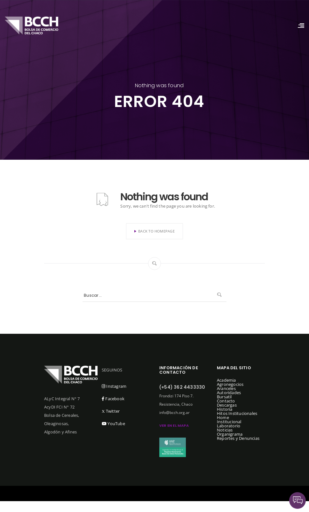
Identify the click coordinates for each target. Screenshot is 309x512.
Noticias (225, 430)
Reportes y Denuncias (238, 438)
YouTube (113, 423)
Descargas (227, 405)
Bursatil (224, 397)
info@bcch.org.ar (174, 412)
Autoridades (229, 392)
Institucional (229, 421)
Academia (226, 380)
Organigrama (229, 434)
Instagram (114, 386)
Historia (225, 409)
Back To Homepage (154, 231)
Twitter (111, 411)
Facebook (113, 398)
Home (223, 417)
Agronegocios (230, 384)
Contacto (226, 401)
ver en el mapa (174, 425)
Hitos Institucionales (237, 413)
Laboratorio (228, 426)
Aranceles (226, 388)
